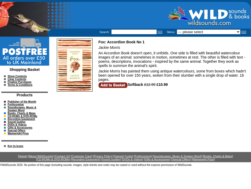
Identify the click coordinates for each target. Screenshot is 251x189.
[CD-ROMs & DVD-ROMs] (53, 159)
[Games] (118, 156)
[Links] (129, 156)
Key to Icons (15, 146)
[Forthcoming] (143, 156)
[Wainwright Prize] (203, 159)
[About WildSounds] (41, 156)
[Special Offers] (181, 159)
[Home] (22, 156)
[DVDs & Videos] (132, 159)
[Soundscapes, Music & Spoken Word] (177, 156)
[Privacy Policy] (103, 156)
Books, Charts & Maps (22, 113)
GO (160, 32)
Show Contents (17, 76)
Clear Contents (17, 79)
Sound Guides (17, 121)
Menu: (171, 32)
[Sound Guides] (111, 159)
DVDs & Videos (17, 124)
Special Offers (16, 130)
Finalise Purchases (20, 82)
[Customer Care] (81, 156)
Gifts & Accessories (20, 127)
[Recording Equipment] (85, 159)
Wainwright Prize (18, 133)
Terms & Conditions (20, 84)
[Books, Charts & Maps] (218, 156)
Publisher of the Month (22, 101)
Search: (104, 32)
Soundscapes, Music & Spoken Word (22, 109)
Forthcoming (16, 104)
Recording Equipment (21, 119)
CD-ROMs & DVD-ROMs (22, 116)
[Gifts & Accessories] (157, 159)
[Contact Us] (62, 156)
